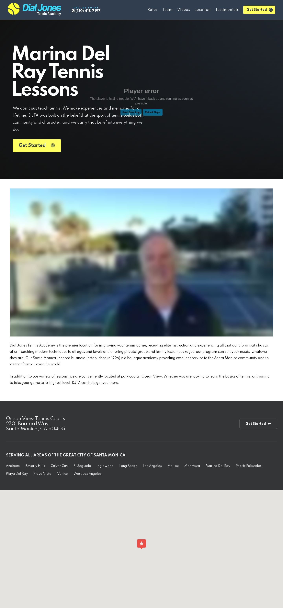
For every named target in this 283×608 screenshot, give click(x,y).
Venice (62, 473)
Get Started (260, 10)
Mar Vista (192, 466)
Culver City (59, 466)
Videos (183, 10)
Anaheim (13, 466)
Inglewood (105, 466)
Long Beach (128, 466)
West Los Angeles (87, 473)
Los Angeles (152, 466)
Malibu (173, 466)
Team (167, 10)
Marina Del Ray (218, 466)
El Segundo (82, 466)
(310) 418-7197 (86, 10)
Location (203, 10)
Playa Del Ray (17, 473)
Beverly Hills (35, 466)
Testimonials (227, 10)
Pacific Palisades (249, 466)
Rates (153, 10)
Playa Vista (42, 473)
